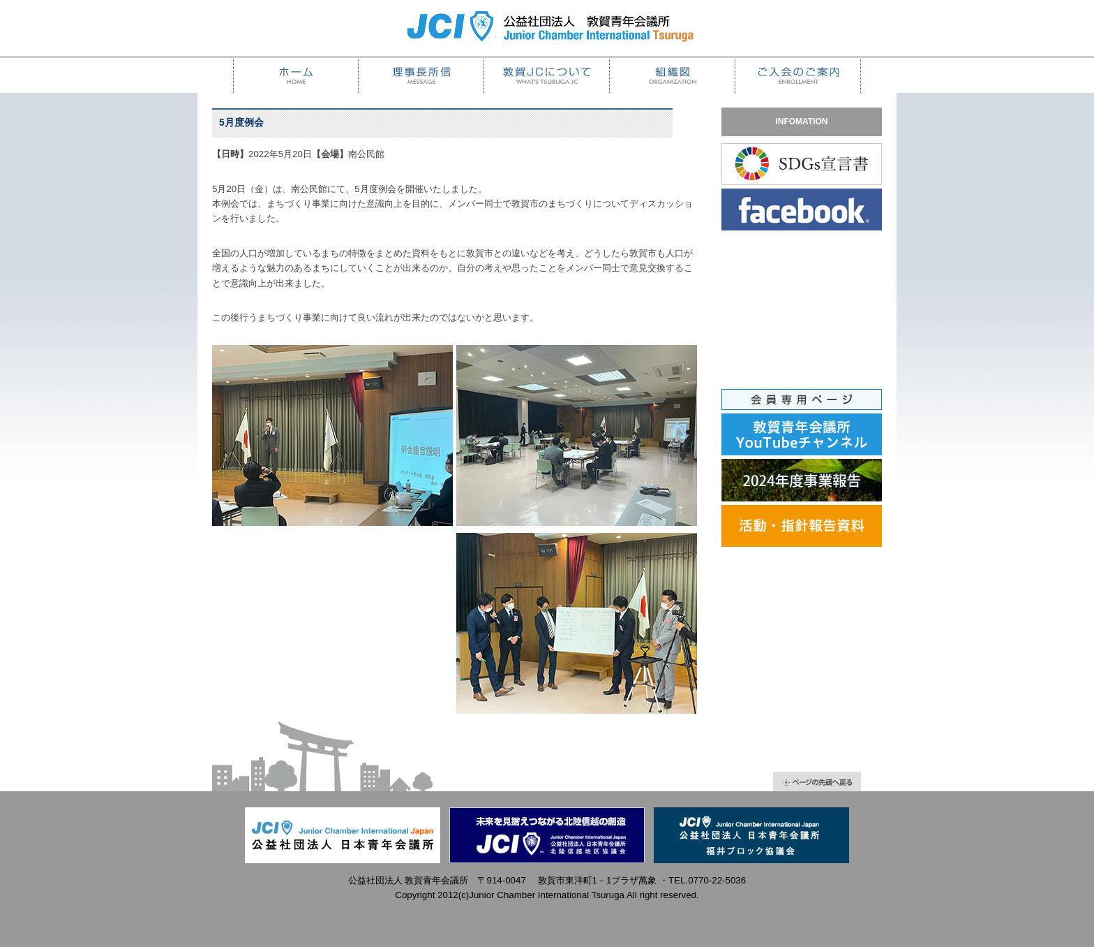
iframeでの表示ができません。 (808, 321)
